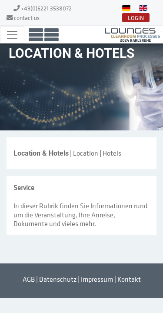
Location (85, 153)
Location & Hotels (41, 153)
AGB (29, 279)
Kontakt (129, 279)
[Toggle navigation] (12, 34)
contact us (27, 17)
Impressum (97, 279)
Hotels (112, 153)
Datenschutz (58, 279)
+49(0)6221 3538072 (46, 8)
